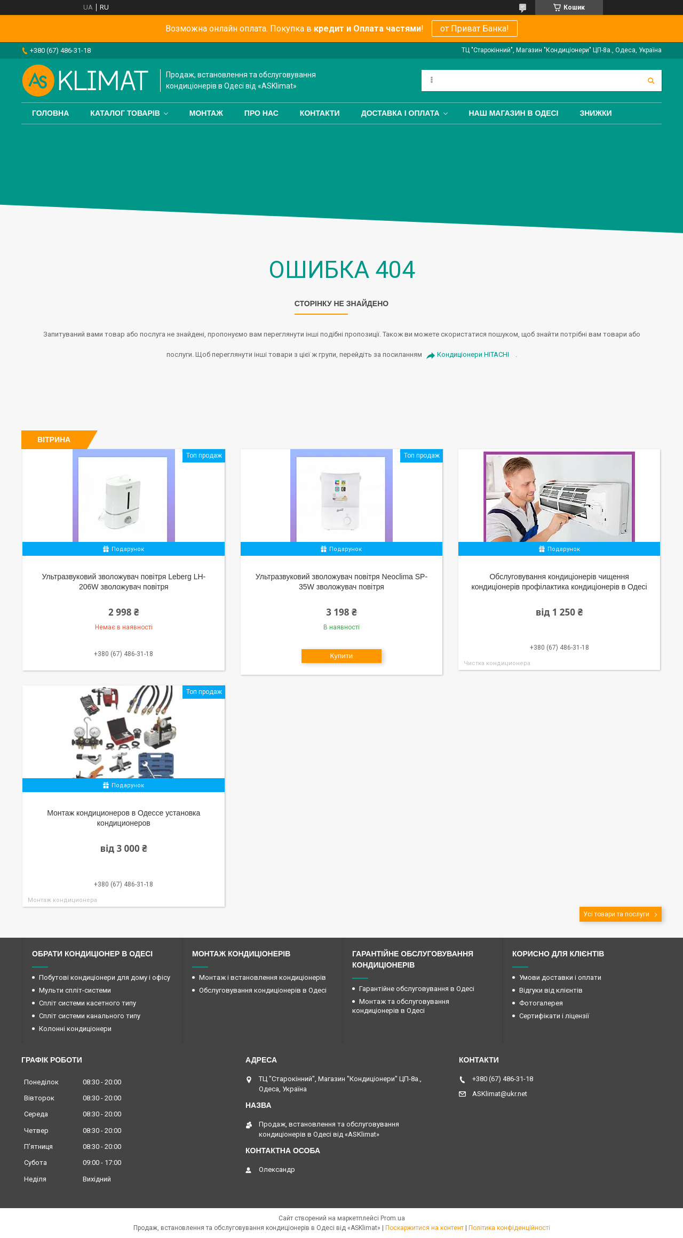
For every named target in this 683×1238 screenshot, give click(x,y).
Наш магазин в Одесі (514, 113)
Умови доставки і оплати (560, 977)
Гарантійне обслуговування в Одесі (416, 989)
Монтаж (206, 113)
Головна (50, 113)
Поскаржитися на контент (424, 1228)
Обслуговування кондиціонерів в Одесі (263, 990)
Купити (341, 656)
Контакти (320, 113)
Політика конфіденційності (509, 1228)
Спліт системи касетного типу (87, 1003)
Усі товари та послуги (616, 914)
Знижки (595, 113)
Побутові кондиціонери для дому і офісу (104, 977)
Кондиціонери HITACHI (473, 354)
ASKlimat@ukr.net (499, 1094)
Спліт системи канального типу (89, 1016)
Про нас (261, 113)
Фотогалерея (541, 1003)
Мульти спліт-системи (75, 990)
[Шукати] (651, 80)
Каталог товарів (125, 113)
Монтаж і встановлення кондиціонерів (262, 977)
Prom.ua (392, 1218)
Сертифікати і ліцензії (554, 1016)
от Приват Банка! (474, 28)
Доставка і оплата (400, 113)
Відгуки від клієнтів (551, 990)
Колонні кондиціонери (75, 1029)
